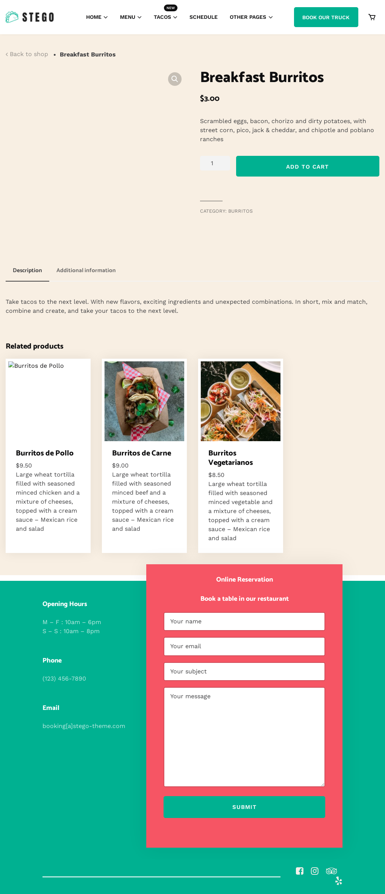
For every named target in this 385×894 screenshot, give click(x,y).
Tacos (165, 12)
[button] (175, 79)
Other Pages (248, 17)
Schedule (203, 17)
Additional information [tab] (86, 270)
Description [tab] (27, 270)
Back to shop (29, 54)
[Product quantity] (215, 163)
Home (94, 17)
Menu (127, 17)
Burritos (240, 211)
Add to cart (307, 166)
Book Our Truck (326, 17)
